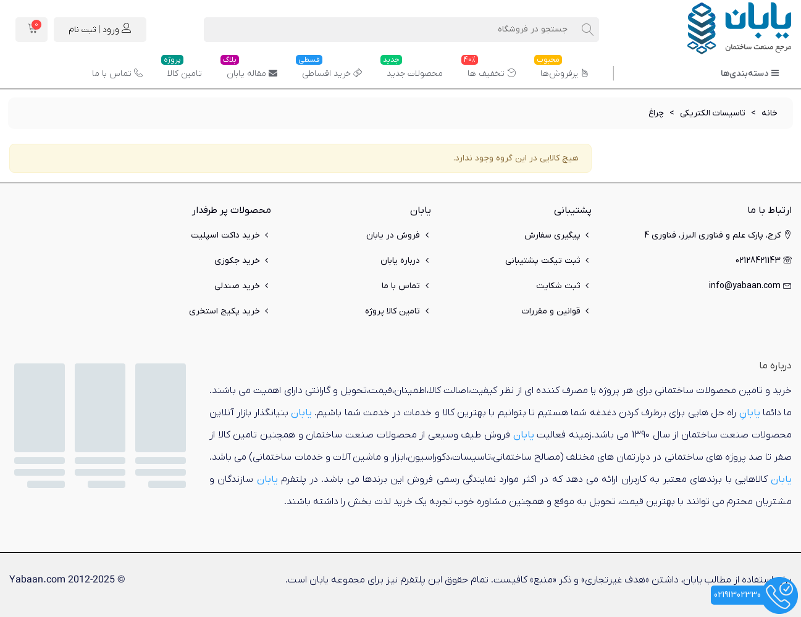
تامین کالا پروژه (398, 311)
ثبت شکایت (564, 286)
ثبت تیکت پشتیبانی (548, 260)
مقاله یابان (248, 69)
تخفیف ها (488, 69)
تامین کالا (181, 69)
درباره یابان (405, 260)
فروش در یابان (398, 235)
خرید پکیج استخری (230, 311)
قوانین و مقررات (557, 311)
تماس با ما (117, 74)
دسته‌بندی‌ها (750, 74)
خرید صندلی (242, 286)
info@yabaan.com (750, 286)
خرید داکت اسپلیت (231, 235)
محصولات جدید (411, 69)
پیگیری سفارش (558, 235)
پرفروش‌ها (561, 69)
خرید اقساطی (329, 69)
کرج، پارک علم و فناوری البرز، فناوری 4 (718, 235)
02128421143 (764, 260)
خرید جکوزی (242, 260)
